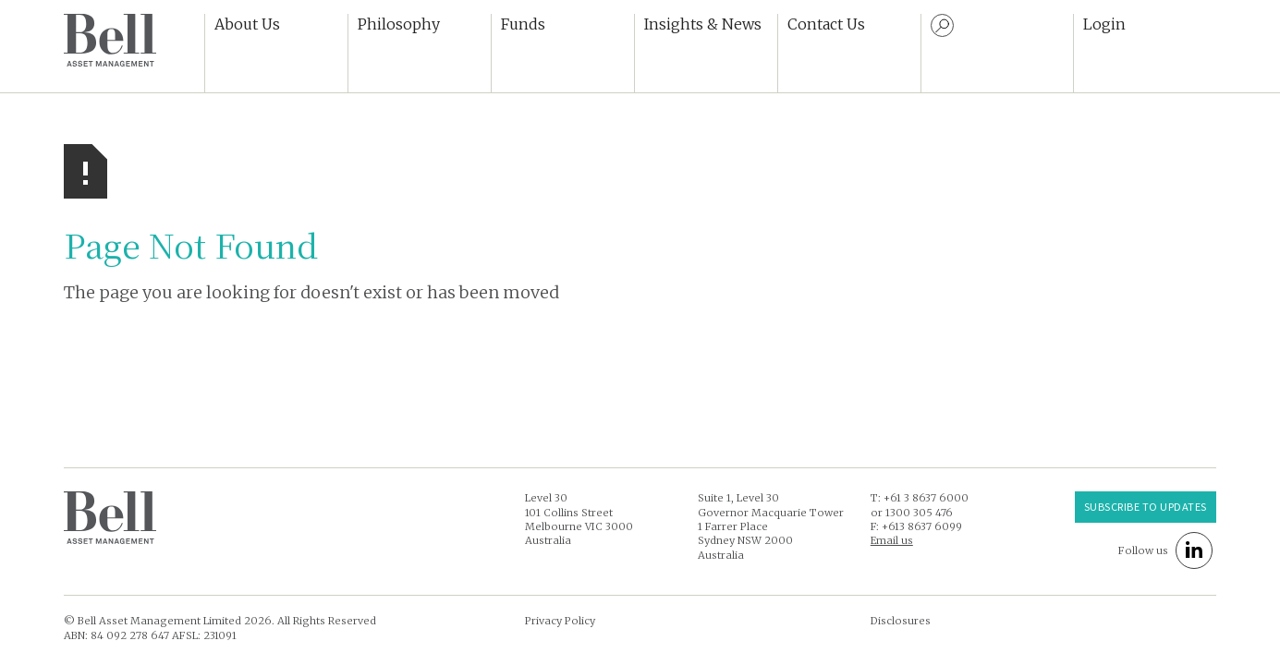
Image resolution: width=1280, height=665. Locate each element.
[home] (110, 40)
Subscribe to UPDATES (1145, 506)
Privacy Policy (560, 620)
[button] (275, 53)
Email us (892, 540)
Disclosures (901, 620)
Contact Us (826, 24)
